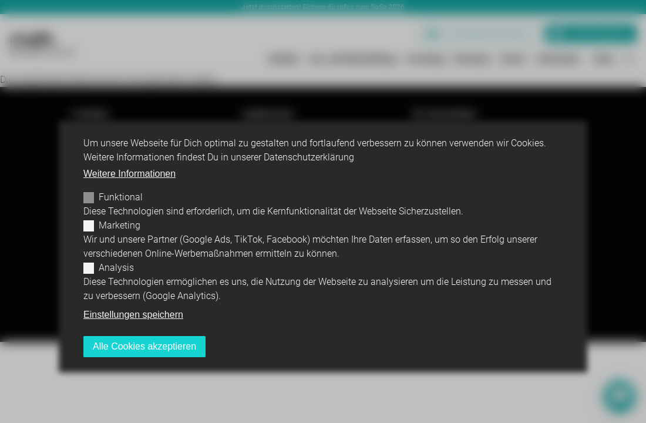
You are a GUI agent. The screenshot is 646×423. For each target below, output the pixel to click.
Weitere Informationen (129, 174)
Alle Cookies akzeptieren (144, 346)
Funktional (121, 197)
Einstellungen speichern (133, 315)
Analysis (116, 267)
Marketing (119, 225)
